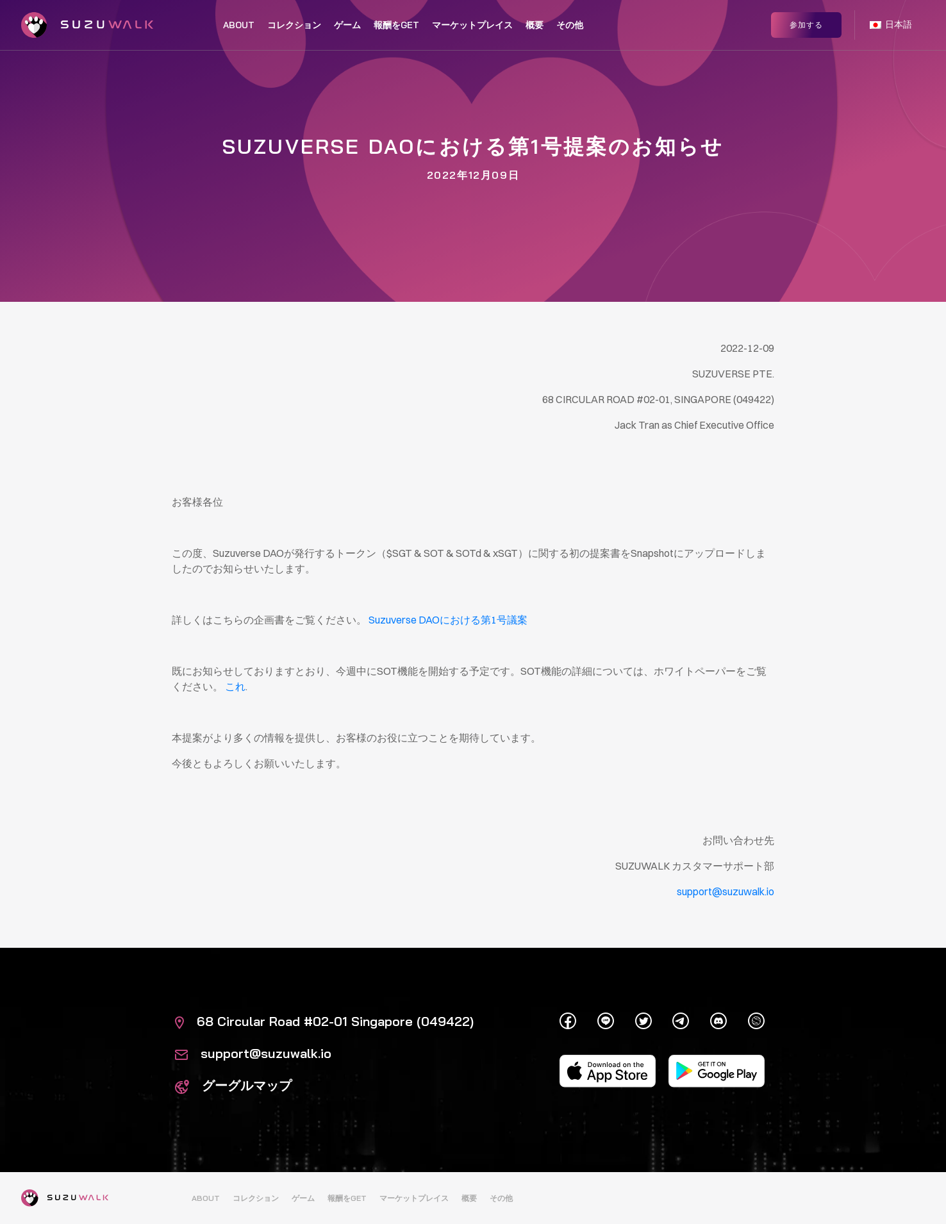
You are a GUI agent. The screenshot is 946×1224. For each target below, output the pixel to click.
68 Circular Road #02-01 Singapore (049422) (324, 1021)
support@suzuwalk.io (253, 1053)
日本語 (891, 24)
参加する (806, 24)
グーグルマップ (233, 1085)
